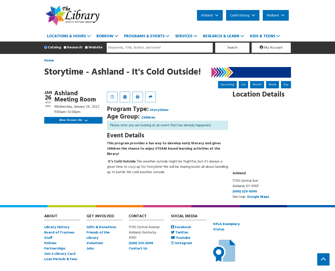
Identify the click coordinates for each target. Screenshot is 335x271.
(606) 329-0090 (245, 191)
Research (74, 47)
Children (148, 118)
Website (95, 47)
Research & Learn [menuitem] (221, 36)
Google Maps (258, 197)
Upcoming (227, 84)
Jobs (90, 248)
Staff (48, 238)
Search (232, 48)
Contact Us (138, 248)
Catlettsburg (239, 15)
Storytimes (159, 110)
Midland (273, 15)
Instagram (181, 243)
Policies (50, 243)
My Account (271, 48)
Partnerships (54, 248)
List (243, 84)
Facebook (181, 227)
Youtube (180, 238)
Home (49, 60)
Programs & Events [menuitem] (144, 36)
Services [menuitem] (183, 36)
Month (257, 84)
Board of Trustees (59, 232)
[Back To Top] (323, 259)
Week (273, 84)
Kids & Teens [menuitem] (262, 36)
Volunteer (94, 243)
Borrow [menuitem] (104, 36)
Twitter (180, 232)
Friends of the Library (98, 235)
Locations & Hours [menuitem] (66, 36)
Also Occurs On (73, 120)
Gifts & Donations (101, 227)
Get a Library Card (59, 254)
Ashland (207, 15)
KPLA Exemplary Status (226, 226)
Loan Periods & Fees (60, 259)
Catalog (54, 47)
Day (286, 84)
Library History (57, 227)
